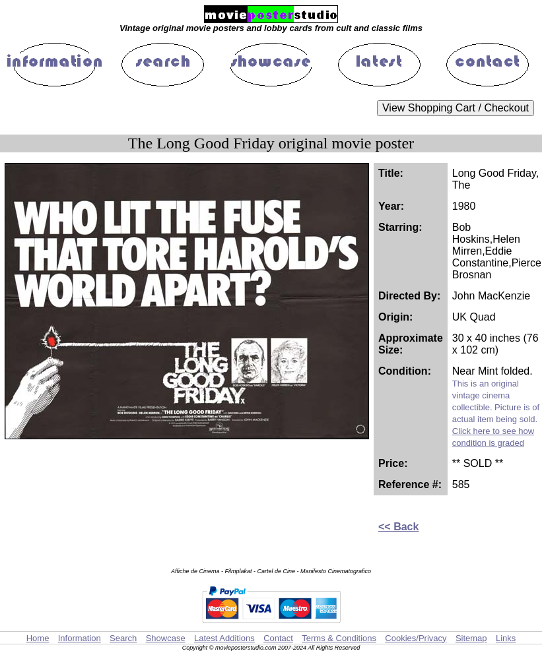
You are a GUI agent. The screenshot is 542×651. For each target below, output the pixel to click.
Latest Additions (224, 638)
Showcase (166, 638)
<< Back (398, 526)
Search (123, 638)
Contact (278, 638)
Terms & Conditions (339, 638)
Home (38, 638)
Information (79, 638)
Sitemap (471, 638)
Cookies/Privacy (415, 638)
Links (506, 638)
